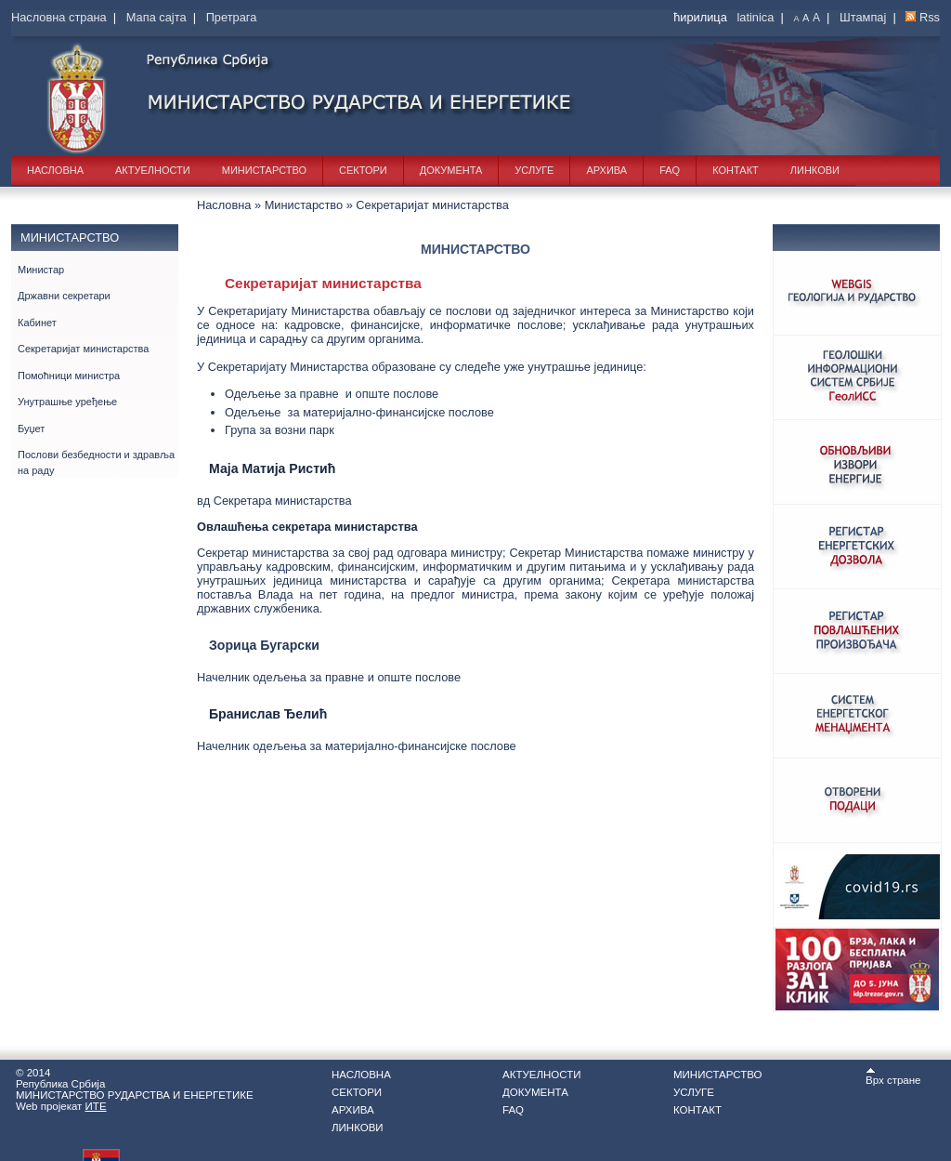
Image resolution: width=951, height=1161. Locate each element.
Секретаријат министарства (83, 348)
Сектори (363, 170)
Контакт (735, 170)
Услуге (534, 170)
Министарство (264, 170)
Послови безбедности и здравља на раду (96, 462)
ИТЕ (96, 1106)
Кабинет (37, 322)
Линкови (815, 170)
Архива (606, 170)
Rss (929, 17)
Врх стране (893, 1076)
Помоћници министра (69, 375)
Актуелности (152, 170)
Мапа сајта (156, 17)
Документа (451, 170)
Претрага (231, 17)
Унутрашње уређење (67, 401)
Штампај (863, 17)
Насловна (55, 170)
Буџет (31, 428)
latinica (755, 17)
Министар (41, 269)
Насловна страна (59, 17)
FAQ (669, 170)
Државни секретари (64, 295)
